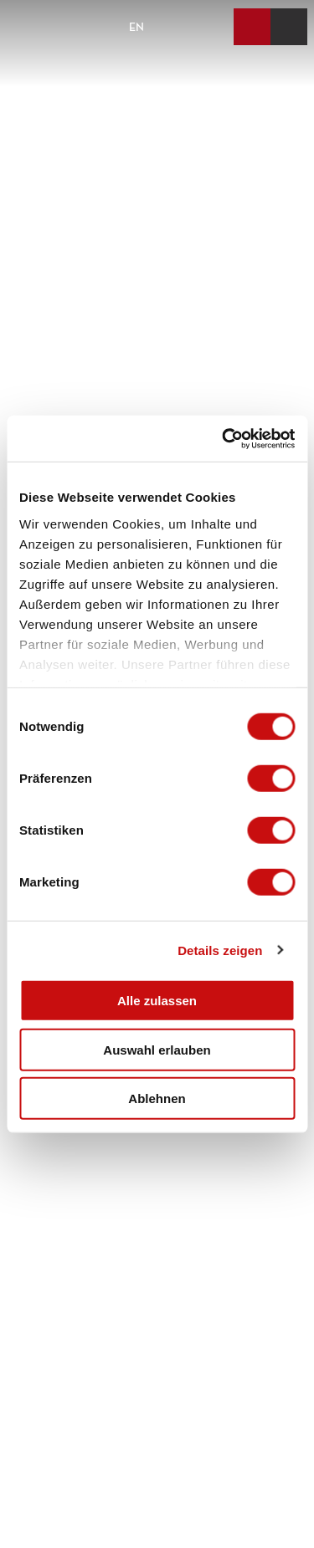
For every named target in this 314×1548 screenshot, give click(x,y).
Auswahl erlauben (156, 1049)
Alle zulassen (157, 1001)
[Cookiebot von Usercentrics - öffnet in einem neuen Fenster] (223, 438)
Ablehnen (156, 1098)
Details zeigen (220, 950)
